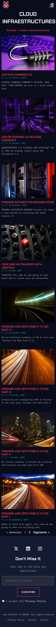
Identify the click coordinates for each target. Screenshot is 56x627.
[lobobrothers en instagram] (40, 548)
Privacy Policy (35, 601)
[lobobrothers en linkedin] (28, 548)
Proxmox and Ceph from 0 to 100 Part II (24, 452)
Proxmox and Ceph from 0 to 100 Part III (24, 390)
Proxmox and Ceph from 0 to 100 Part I (24, 515)
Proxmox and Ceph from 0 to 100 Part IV (24, 328)
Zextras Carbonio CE (16, 74)
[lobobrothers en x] (16, 548)
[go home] (6, 5)
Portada (11, 30)
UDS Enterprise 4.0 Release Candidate (21, 138)
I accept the (24, 601)
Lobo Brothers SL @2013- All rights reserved (28, 614)
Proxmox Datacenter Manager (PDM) (27, 202)
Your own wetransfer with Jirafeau (21, 266)
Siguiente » (41, 532)
